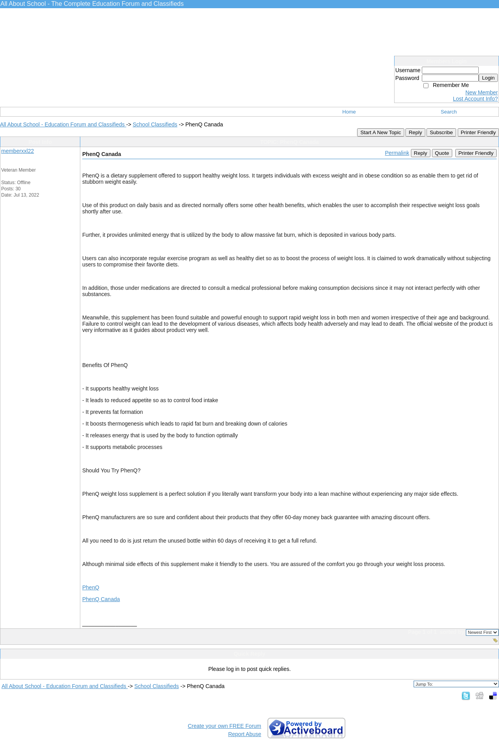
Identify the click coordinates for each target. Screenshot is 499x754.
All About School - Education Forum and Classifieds (63, 124)
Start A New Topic (380, 132)
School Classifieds (155, 124)
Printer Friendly (478, 132)
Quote (442, 153)
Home (349, 112)
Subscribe (441, 132)
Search (449, 112)
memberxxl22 (17, 151)
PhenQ (90, 587)
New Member (481, 92)
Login (488, 78)
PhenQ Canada (101, 599)
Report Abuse (244, 734)
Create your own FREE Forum (224, 726)
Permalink (397, 153)
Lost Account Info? (475, 99)
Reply (415, 132)
